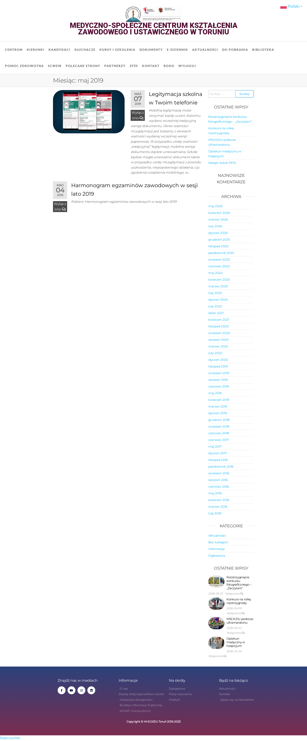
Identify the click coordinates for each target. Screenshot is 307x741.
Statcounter (10, 738)
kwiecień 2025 (219, 279)
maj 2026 (215, 206)
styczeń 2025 (218, 299)
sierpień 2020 (218, 340)
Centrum (14, 49)
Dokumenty (151, 49)
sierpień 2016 (218, 480)
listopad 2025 (218, 246)
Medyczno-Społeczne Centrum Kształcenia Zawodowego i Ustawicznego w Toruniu (153, 28)
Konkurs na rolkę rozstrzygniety (239, 601)
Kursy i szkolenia (118, 49)
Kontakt (151, 66)
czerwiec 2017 (218, 440)
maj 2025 (215, 273)
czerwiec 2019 (218, 386)
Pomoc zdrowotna (24, 66)
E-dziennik (177, 49)
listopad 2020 (218, 326)
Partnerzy (115, 66)
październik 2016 (220, 466)
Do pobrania (235, 49)
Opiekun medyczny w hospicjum (236, 642)
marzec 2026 (218, 219)
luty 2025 (215, 293)
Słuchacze (84, 49)
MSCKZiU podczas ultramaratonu (240, 620)
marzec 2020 (218, 346)
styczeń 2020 (218, 360)
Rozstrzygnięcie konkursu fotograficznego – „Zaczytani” (239, 582)
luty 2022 (215, 306)
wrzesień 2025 (219, 259)
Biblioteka (263, 49)
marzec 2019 (217, 406)
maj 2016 (215, 493)
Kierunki (35, 49)
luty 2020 (215, 353)
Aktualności (205, 49)
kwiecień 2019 (218, 400)
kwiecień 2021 (218, 320)
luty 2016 (214, 513)
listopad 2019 (218, 366)
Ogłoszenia (216, 555)
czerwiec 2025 (219, 266)
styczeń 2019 (217, 413)
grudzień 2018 (219, 420)
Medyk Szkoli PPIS (222, 163)
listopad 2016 (218, 460)
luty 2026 (215, 226)
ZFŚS (134, 66)
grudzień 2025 (219, 239)
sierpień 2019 (218, 380)
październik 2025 (221, 253)
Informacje (216, 549)
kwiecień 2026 (219, 213)
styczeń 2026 (218, 233)
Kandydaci (59, 49)
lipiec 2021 (216, 313)
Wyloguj (187, 66)
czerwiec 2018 (218, 433)
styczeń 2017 (217, 453)
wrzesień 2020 (219, 333)
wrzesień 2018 (218, 426)
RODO (169, 66)
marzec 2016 (217, 507)
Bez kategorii (218, 542)
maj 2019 (215, 393)
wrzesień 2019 (218, 373)
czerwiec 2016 (218, 486)
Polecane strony (83, 66)
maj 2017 (215, 446)
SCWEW (55, 66)
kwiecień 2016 (218, 500)
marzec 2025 (218, 286)
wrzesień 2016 (218, 473)
